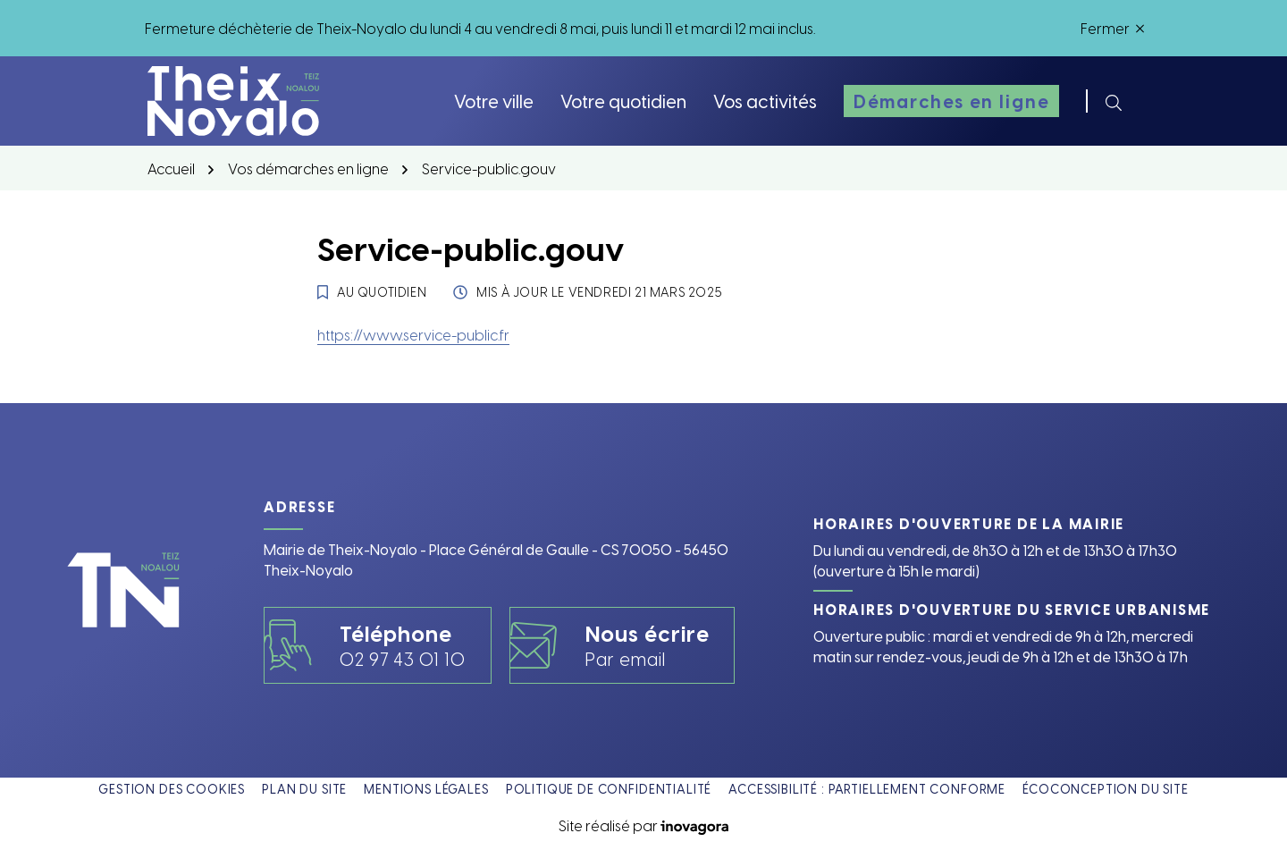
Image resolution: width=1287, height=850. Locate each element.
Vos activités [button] (765, 100)
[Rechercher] (1114, 101)
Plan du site (304, 788)
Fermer (1112, 28)
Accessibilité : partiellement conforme (866, 788)
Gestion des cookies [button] (171, 788)
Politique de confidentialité (609, 788)
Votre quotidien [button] (623, 100)
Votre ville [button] (494, 100)
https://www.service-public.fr (413, 334)
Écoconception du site (1105, 788)
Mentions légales (426, 788)
